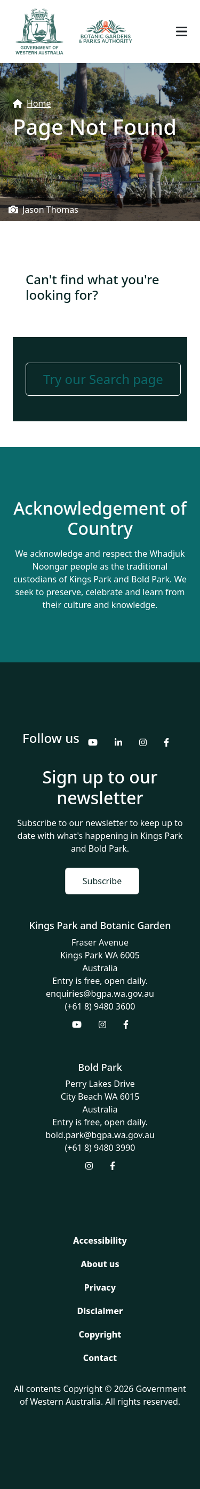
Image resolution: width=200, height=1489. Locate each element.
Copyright (100, 1334)
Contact (100, 1358)
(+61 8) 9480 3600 (100, 1006)
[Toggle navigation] (181, 31)
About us (100, 1264)
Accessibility (100, 1240)
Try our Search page (103, 379)
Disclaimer (100, 1311)
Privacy (100, 1287)
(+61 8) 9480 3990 (100, 1148)
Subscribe (102, 881)
